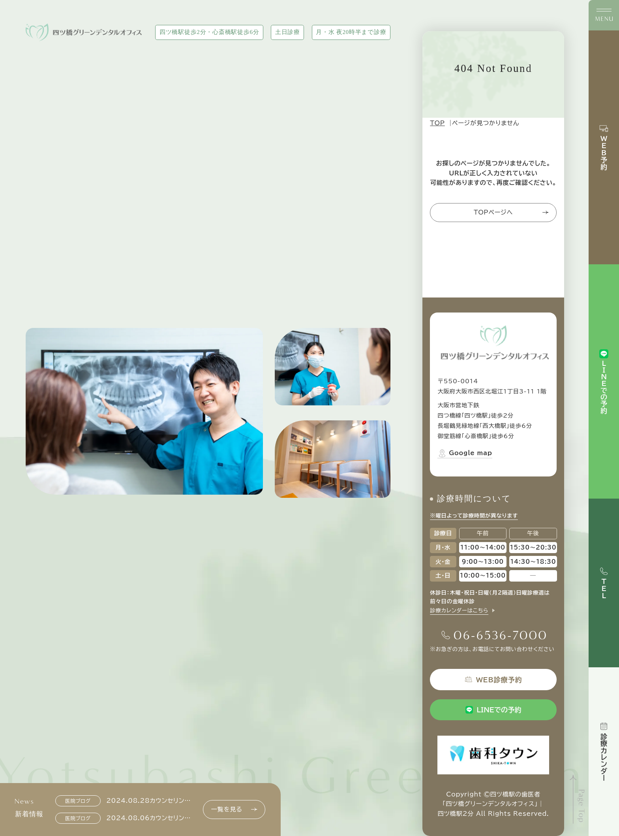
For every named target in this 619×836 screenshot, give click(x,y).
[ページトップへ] (578, 799)
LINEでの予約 (493, 710)
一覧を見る (234, 809)
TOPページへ (511, 212)
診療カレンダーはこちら (459, 610)
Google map (464, 453)
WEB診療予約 (493, 679)
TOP (437, 123)
